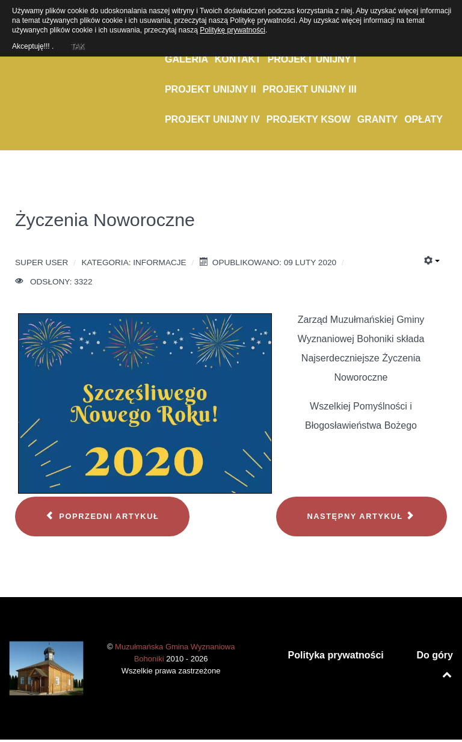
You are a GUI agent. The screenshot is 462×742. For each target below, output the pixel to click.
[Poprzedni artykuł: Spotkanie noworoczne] (102, 516)
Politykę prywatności (232, 30)
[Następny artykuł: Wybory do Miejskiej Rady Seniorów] (361, 516)
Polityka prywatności (336, 655)
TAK (77, 44)
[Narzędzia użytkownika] (432, 261)
